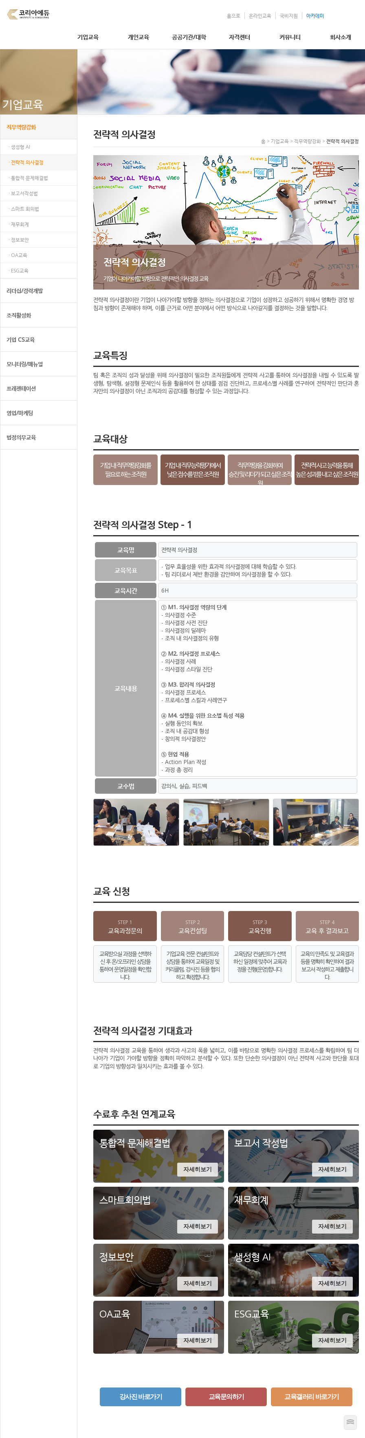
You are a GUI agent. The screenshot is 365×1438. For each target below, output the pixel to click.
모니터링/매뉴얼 (25, 364)
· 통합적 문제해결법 (28, 177)
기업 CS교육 (21, 339)
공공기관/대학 (189, 37)
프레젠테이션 (21, 388)
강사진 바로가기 (140, 1396)
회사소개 (340, 37)
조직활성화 (19, 315)
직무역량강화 (21, 127)
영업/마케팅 (20, 413)
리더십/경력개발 (25, 290)
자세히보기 (197, 1169)
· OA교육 (18, 255)
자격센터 (239, 37)
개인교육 (138, 37)
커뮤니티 (290, 37)
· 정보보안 (19, 239)
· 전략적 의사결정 (26, 162)
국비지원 (289, 15)
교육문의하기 (226, 1396)
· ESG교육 (19, 270)
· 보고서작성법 (23, 193)
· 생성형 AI (19, 146)
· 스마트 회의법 (24, 208)
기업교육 (88, 37)
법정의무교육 (21, 437)
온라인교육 (260, 15)
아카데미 (315, 15)
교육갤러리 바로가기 (311, 1396)
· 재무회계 (19, 224)
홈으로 (233, 15)
